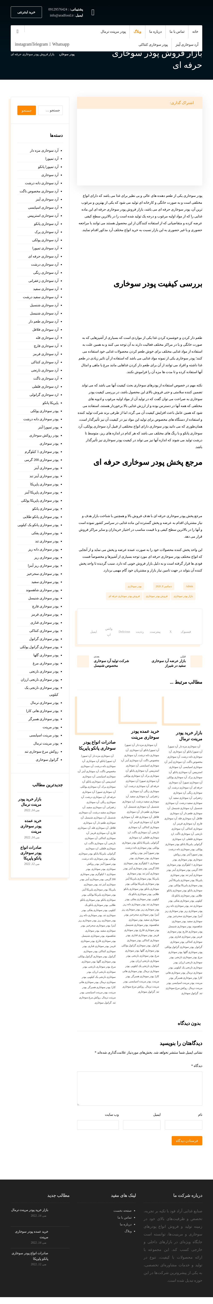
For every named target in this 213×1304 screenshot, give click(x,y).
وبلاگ (128, 1238)
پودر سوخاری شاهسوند (42, 590)
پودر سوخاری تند (46, 541)
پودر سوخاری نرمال (44, 702)
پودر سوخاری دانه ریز (177, 912)
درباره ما (126, 1231)
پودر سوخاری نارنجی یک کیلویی (41, 691)
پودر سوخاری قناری (185, 943)
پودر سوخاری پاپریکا (44, 484)
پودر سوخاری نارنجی (186, 964)
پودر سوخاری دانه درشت (182, 856)
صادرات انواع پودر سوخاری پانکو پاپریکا (31, 852)
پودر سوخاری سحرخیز (185, 922)
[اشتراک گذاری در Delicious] (116, 635)
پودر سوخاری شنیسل (179, 933)
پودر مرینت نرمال (45, 743)
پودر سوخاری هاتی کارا (42, 711)
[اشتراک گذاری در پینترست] (154, 635)
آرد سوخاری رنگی (45, 272)
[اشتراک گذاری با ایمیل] (82, 635)
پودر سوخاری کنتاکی (43, 631)
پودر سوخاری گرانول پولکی (179, 953)
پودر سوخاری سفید (44, 582)
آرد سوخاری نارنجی (44, 370)
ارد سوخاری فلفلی (45, 386)
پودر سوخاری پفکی (184, 907)
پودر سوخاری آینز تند (44, 476)
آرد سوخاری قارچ (46, 346)
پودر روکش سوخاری (43, 435)
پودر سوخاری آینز (181, 876)
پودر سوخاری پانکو (45, 508)
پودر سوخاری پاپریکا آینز (181, 886)
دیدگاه (196, 1072)
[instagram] (23, 44)
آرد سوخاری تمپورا (192, 789)
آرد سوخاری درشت (182, 794)
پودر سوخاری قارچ (192, 938)
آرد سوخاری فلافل (45, 329)
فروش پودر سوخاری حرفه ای (124, 596)
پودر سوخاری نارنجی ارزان (39, 679)
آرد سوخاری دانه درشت (41, 183)
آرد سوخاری (179, 758)
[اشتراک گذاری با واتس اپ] (97, 635)
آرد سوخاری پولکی (177, 784)
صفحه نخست (122, 1217)
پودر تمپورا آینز (194, 861)
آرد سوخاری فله (186, 825)
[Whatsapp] (58, 44)
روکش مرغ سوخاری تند (41, 751)
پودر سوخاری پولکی (44, 411)
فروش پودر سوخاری (157, 596)
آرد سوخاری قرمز (186, 830)
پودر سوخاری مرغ (45, 663)
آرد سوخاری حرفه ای (43, 256)
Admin (189, 586)
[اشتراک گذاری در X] (169, 635)
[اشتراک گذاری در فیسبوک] (183, 635)
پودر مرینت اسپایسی (183, 989)
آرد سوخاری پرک (46, 232)
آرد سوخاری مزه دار (189, 753)
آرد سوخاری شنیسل (182, 815)
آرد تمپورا (173, 753)
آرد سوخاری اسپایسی (43, 207)
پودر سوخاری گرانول (43, 639)
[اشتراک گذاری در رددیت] (135, 635)
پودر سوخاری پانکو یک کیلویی (38, 525)
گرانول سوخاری (189, 1000)
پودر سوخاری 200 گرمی (41, 460)
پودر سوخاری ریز (193, 917)
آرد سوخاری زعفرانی (43, 281)
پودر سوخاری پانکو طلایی (40, 517)
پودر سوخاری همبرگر (185, 984)
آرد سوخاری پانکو (182, 779)
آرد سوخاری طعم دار (43, 321)
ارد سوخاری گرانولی (44, 394)
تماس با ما (125, 1224)
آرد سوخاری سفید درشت (40, 297)
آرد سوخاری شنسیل (44, 305)
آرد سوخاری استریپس (43, 215)
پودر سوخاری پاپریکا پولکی (188, 892)
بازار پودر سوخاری (183, 596)
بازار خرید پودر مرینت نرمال (29, 1217)
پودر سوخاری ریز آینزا (43, 565)
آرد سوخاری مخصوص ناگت (39, 191)
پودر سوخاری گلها (192, 958)
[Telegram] (40, 44)
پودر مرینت (50, 727)
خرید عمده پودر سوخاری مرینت (31, 826)
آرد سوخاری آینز (176, 768)
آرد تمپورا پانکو (194, 758)
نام (200, 1121)
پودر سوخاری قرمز (44, 614)
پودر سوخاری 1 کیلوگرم (41, 451)
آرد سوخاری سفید (182, 804)
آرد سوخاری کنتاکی (44, 362)
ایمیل (157, 1121)
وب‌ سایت (112, 1121)
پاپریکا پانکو (186, 850)
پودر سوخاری (135, 586)
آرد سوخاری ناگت (184, 840)
